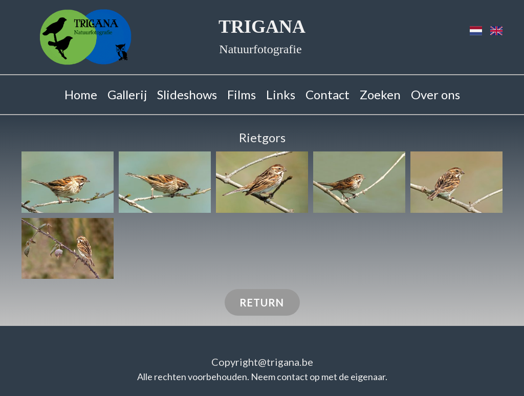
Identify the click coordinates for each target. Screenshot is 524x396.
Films (241, 94)
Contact (327, 94)
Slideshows (187, 94)
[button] (67, 182)
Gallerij (127, 94)
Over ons (435, 94)
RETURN (261, 302)
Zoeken (380, 94)
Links (280, 94)
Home (80, 94)
